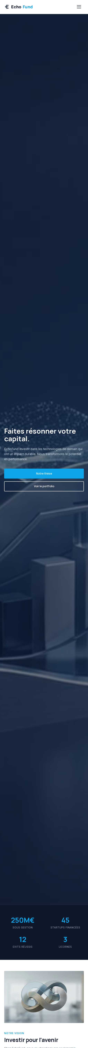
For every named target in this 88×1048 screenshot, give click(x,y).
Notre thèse (44, 473)
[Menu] (79, 7)
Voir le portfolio (44, 486)
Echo (18, 6)
